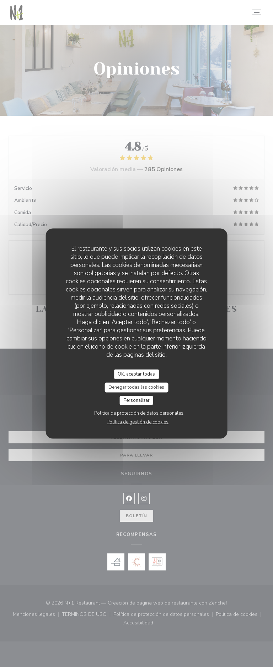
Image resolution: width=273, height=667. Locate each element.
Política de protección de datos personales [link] (138, 413)
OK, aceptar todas (136, 374)
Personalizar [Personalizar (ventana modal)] (136, 400)
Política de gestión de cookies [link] (137, 422)
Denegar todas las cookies (136, 387)
